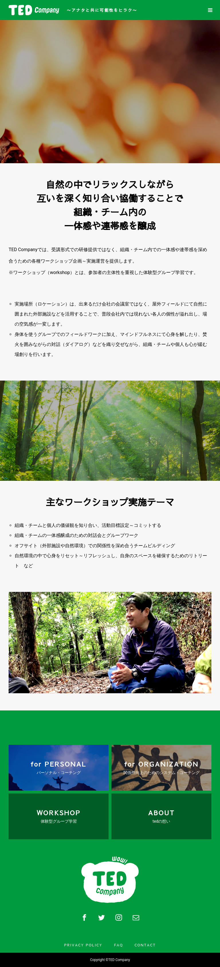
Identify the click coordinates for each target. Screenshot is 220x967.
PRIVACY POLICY (83, 945)
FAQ (118, 945)
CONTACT (145, 945)
